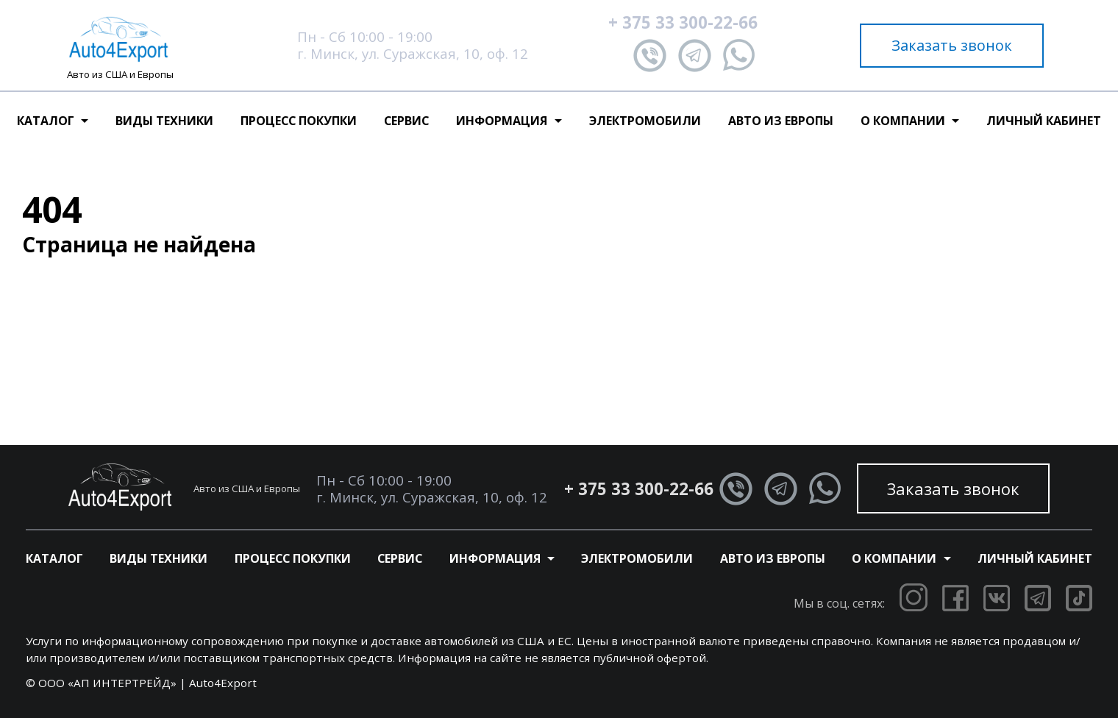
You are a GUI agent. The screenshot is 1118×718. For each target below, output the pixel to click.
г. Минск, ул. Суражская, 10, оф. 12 (412, 53)
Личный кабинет (1043, 121)
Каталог (54, 558)
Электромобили (645, 121)
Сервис (406, 121)
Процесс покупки (299, 121)
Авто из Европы (780, 121)
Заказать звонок (951, 45)
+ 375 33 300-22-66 (683, 22)
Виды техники (164, 121)
